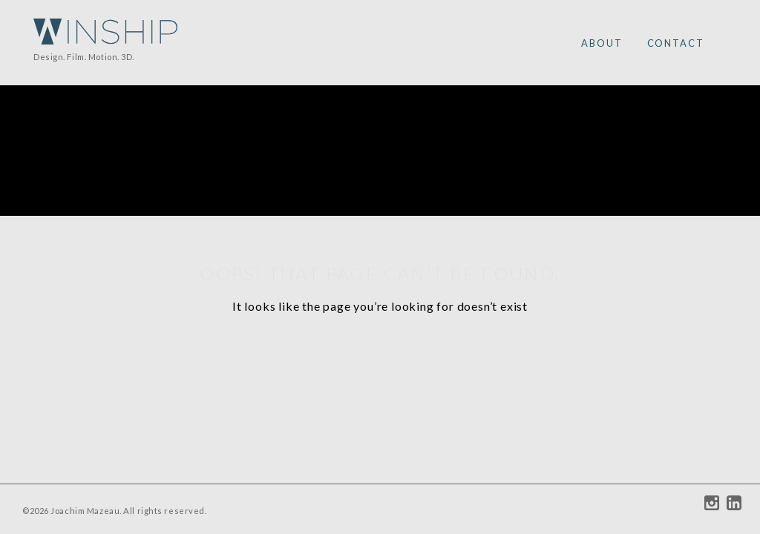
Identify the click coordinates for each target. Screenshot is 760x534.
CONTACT (675, 43)
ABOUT (602, 43)
